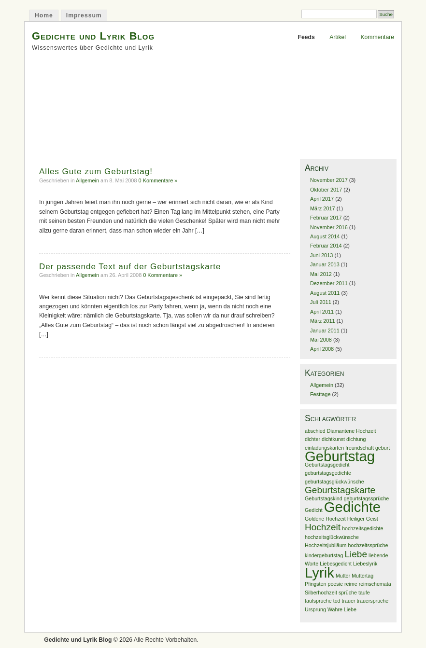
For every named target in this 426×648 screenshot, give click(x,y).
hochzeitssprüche (368, 545)
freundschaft (359, 448)
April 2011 (322, 312)
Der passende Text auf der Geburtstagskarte (130, 266)
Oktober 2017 (326, 190)
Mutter (343, 576)
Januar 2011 (325, 330)
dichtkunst (333, 439)
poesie (334, 584)
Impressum (84, 15)
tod (337, 601)
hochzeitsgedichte (362, 528)
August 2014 (325, 236)
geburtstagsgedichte (328, 473)
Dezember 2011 (329, 283)
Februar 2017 (326, 218)
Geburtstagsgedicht (327, 465)
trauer (348, 601)
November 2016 (329, 227)
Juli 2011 (320, 302)
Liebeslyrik (365, 563)
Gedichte (352, 507)
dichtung (356, 439)
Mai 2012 (321, 274)
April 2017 (322, 199)
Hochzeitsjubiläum (325, 545)
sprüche (348, 592)
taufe (364, 592)
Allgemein (87, 180)
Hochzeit (323, 527)
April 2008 (322, 349)
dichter (312, 439)
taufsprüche (318, 601)
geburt (382, 448)
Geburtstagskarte (340, 490)
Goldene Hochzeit (325, 519)
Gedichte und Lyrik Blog (93, 36)
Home (44, 15)
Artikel (337, 37)
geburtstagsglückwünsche (334, 481)
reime (350, 584)
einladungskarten (324, 448)
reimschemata (375, 584)
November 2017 (329, 180)
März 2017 (322, 208)
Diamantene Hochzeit (351, 431)
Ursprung (315, 609)
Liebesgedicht (336, 563)
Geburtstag (340, 456)
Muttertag (362, 576)
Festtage (320, 394)
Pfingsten (315, 584)
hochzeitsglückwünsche (332, 537)
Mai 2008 (321, 340)
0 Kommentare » (158, 180)
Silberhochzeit (321, 592)
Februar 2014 (326, 245)
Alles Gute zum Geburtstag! (96, 171)
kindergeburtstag (324, 555)
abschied (315, 431)
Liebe (355, 554)
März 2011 (322, 321)
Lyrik (319, 572)
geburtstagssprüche (366, 498)
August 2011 (325, 293)
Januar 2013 (325, 264)
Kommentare (377, 37)
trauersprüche (373, 601)
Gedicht (314, 510)
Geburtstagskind (323, 498)
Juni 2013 (321, 255)
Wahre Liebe (341, 609)
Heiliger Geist (362, 519)
